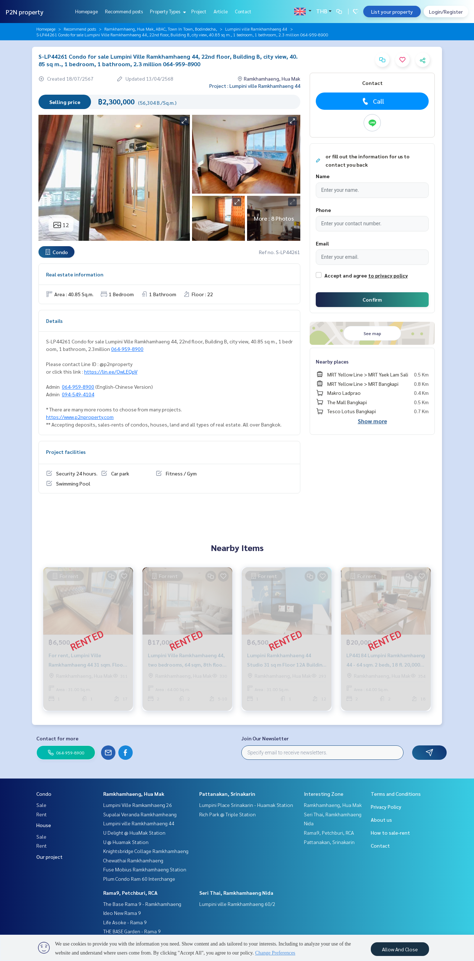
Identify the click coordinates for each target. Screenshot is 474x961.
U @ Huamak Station (126, 842)
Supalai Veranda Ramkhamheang (140, 814)
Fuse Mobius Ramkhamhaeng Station (144, 869)
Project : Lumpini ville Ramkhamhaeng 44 (254, 85)
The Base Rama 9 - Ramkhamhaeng (142, 904)
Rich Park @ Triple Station (227, 814)
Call (372, 101)
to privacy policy (388, 275)
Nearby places (332, 361)
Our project (49, 856)
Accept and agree (345, 275)
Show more (372, 421)
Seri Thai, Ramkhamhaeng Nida (236, 892)
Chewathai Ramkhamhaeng (133, 860)
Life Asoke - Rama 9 (125, 922)
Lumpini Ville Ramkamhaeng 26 (137, 805)
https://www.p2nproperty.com (80, 417)
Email (322, 243)
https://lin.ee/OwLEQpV (110, 371)
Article (221, 11)
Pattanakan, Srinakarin (227, 793)
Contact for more (57, 738)
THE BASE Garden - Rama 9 (132, 931)
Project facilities (66, 451)
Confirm (372, 299)
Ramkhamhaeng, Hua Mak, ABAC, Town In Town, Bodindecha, (160, 29)
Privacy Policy (386, 806)
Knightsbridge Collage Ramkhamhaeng (145, 851)
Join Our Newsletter (265, 738)
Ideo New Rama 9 (122, 913)
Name (322, 176)
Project (198, 11)
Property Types (167, 11)
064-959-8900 (127, 349)
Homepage (86, 11)
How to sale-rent (390, 832)
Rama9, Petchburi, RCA (130, 892)
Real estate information (74, 274)
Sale (41, 805)
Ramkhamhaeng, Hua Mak (133, 793)
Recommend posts (124, 11)
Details (54, 320)
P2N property (25, 12)
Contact (243, 11)
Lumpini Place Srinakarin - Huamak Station (246, 805)
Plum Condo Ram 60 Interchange (139, 878)
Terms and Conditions (396, 793)
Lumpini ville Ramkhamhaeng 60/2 (237, 904)
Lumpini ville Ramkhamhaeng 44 (256, 29)
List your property (392, 11)
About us (381, 819)
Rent (41, 814)
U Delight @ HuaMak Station (134, 832)
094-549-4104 (78, 394)
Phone (323, 210)
